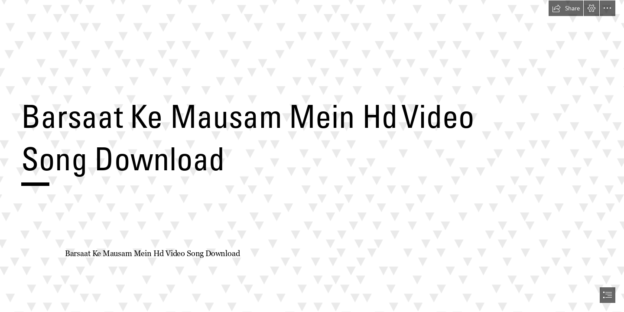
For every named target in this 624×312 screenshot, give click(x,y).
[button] (566, 8)
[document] (312, 156)
